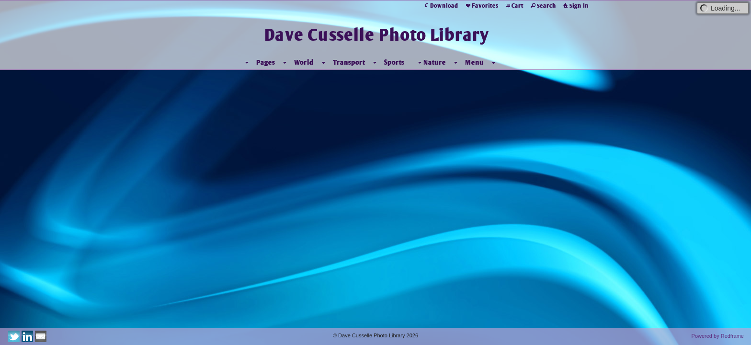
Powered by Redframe (718, 336)
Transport (349, 62)
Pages (265, 62)
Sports (394, 62)
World (304, 62)
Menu (474, 62)
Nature (431, 62)
